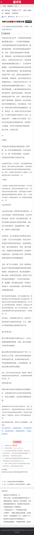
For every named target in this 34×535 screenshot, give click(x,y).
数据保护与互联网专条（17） (12, 495)
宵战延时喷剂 (17, 428)
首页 (4, 6)
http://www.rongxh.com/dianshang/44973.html (14, 472)
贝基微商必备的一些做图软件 (12, 507)
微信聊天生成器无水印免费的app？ (14, 519)
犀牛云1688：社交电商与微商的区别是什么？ (17, 498)
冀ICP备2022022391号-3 (20, 530)
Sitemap (17, 532)
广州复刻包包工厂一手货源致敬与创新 (15, 510)
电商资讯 (10, 6)
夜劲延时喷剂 (9, 431)
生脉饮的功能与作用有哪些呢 (15, 481)
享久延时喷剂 (6, 428)
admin (4, 16)
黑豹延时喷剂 (20, 431)
